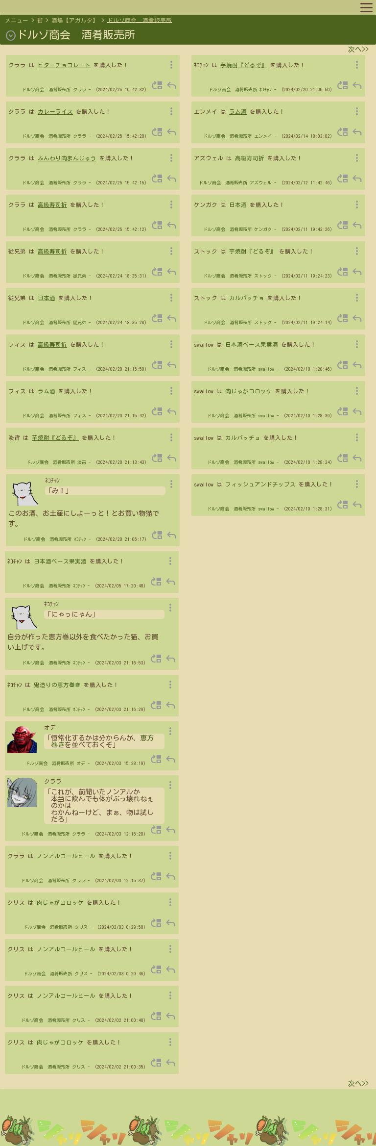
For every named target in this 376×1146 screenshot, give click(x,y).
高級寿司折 (52, 204)
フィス (79, 369)
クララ (79, 89)
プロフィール (66, 6)
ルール (207, 6)
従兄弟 (79, 276)
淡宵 (81, 462)
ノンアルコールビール (66, 856)
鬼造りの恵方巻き (57, 685)
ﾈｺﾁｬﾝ (80, 539)
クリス (81, 927)
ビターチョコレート (64, 65)
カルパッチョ (246, 298)
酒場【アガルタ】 (74, 20)
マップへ (25, 6)
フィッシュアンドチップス (260, 484)
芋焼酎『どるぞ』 (55, 437)
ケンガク (263, 229)
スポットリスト (166, 6)
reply (171, 85)
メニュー (16, 20)
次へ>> (358, 49)
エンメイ (263, 136)
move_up (157, 85)
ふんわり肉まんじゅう (67, 158)
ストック (263, 276)
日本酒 (46, 298)
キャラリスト (114, 6)
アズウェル (261, 182)
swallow (266, 369)
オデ (80, 763)
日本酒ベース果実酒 (251, 344)
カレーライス (55, 111)
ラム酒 (46, 391)
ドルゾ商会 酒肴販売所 (139, 20)
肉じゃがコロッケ (248, 391)
